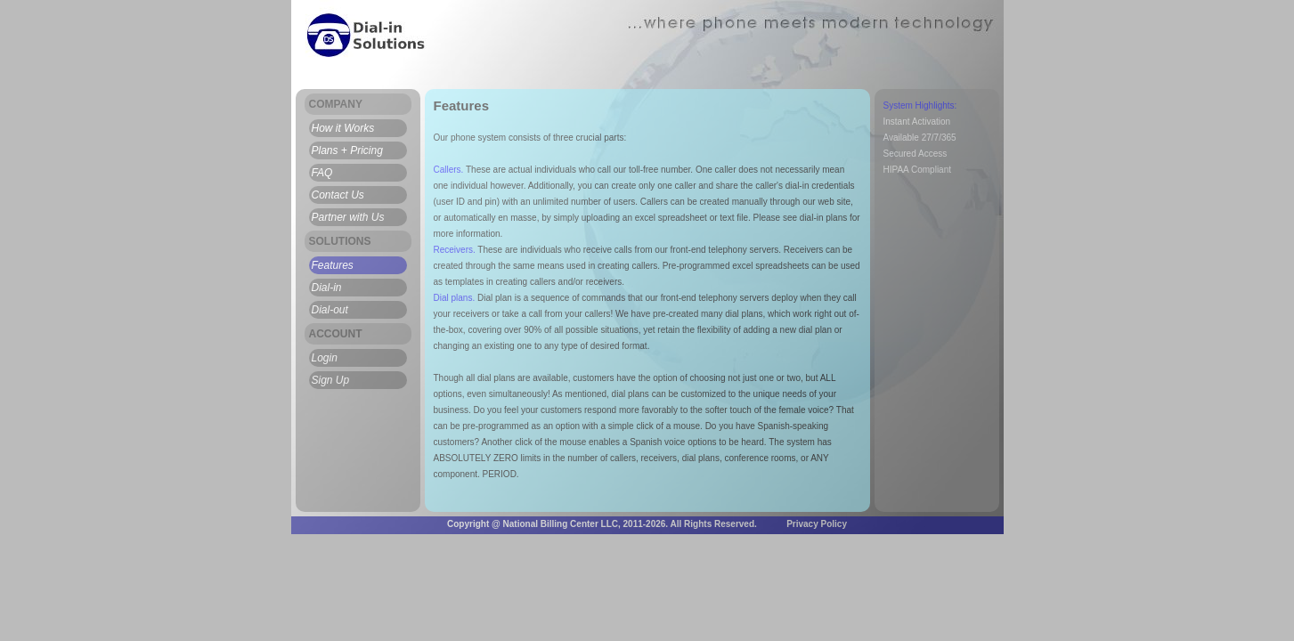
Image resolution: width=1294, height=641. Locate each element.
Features (333, 265)
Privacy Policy (816, 524)
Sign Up (331, 380)
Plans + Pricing (347, 150)
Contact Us (338, 195)
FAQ (322, 172)
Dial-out (330, 310)
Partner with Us (348, 217)
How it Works (343, 128)
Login (325, 358)
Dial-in (327, 287)
